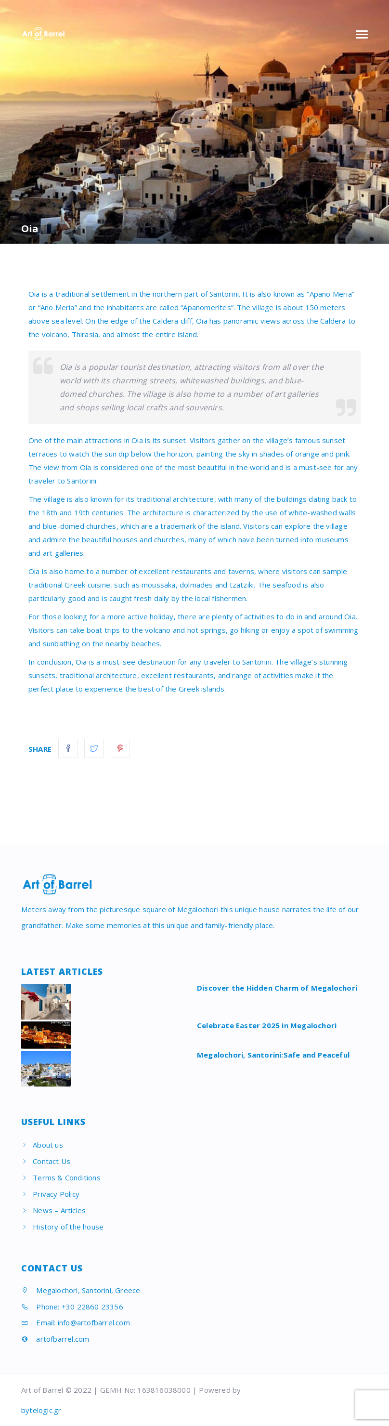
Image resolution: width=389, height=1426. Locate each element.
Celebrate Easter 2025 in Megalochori (267, 1025)
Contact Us (51, 1161)
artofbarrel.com (55, 1339)
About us (48, 1145)
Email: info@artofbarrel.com (75, 1322)
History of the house (68, 1226)
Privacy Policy (56, 1194)
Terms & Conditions (67, 1177)
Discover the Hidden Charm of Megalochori (277, 988)
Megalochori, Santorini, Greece (80, 1290)
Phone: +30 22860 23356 (72, 1306)
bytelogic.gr (41, 1410)
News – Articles (59, 1210)
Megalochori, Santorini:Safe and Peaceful (273, 1055)
